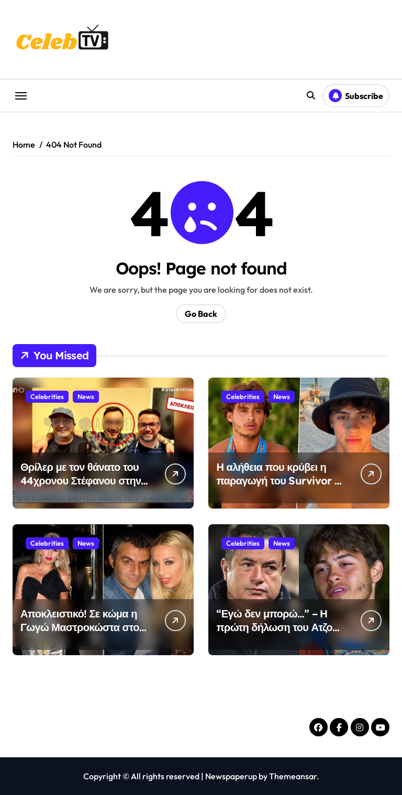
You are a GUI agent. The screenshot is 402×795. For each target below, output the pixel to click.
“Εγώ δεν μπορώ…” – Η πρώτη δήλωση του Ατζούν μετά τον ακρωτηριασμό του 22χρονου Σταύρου (279, 634)
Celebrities (47, 396)
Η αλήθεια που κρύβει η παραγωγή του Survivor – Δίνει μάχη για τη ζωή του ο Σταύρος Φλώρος (279, 487)
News (85, 396)
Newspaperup (231, 776)
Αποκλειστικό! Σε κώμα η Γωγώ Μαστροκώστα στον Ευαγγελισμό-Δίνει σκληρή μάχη (83, 634)
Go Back (201, 313)
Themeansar (293, 776)
